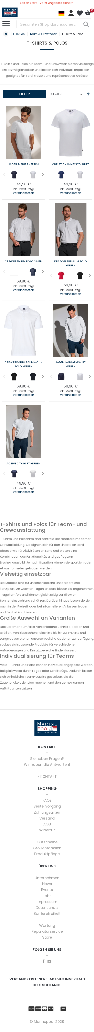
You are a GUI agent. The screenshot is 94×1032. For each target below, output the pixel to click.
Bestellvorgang (47, 806)
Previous (3, 174)
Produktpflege (47, 853)
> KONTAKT (47, 776)
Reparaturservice (47, 931)
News (47, 883)
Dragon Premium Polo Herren (70, 263)
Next (41, 174)
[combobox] (48, 24)
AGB (47, 824)
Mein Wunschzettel (80, 13)
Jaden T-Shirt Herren (23, 164)
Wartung (47, 925)
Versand (47, 818)
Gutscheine (47, 842)
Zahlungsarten (47, 812)
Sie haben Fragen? (47, 758)
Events (47, 889)
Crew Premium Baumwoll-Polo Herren (23, 364)
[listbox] (23, 175)
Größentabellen (47, 847)
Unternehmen (47, 877)
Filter (24, 94)
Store (47, 937)
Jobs (47, 895)
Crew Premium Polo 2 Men (23, 261)
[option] (14, 175)
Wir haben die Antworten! (47, 764)
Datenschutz (47, 907)
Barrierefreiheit (47, 913)
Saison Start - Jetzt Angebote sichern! (47, 3)
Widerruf (47, 830)
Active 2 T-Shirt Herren (23, 463)
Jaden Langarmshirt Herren (70, 364)
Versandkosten (23, 193)
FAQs (47, 800)
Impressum (47, 901)
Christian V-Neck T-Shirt (70, 164)
